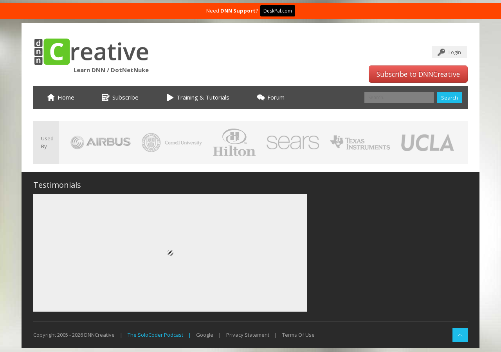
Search (449, 97)
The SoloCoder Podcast (155, 334)
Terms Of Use (298, 334)
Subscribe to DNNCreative (418, 74)
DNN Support (238, 10)
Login (455, 52)
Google (204, 334)
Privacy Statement (247, 334)
